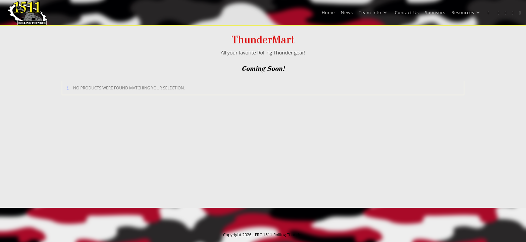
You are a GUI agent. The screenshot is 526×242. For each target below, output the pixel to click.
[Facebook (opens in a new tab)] (505, 12)
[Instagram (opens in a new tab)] (512, 12)
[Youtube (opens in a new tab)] (519, 12)
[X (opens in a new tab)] (498, 12)
